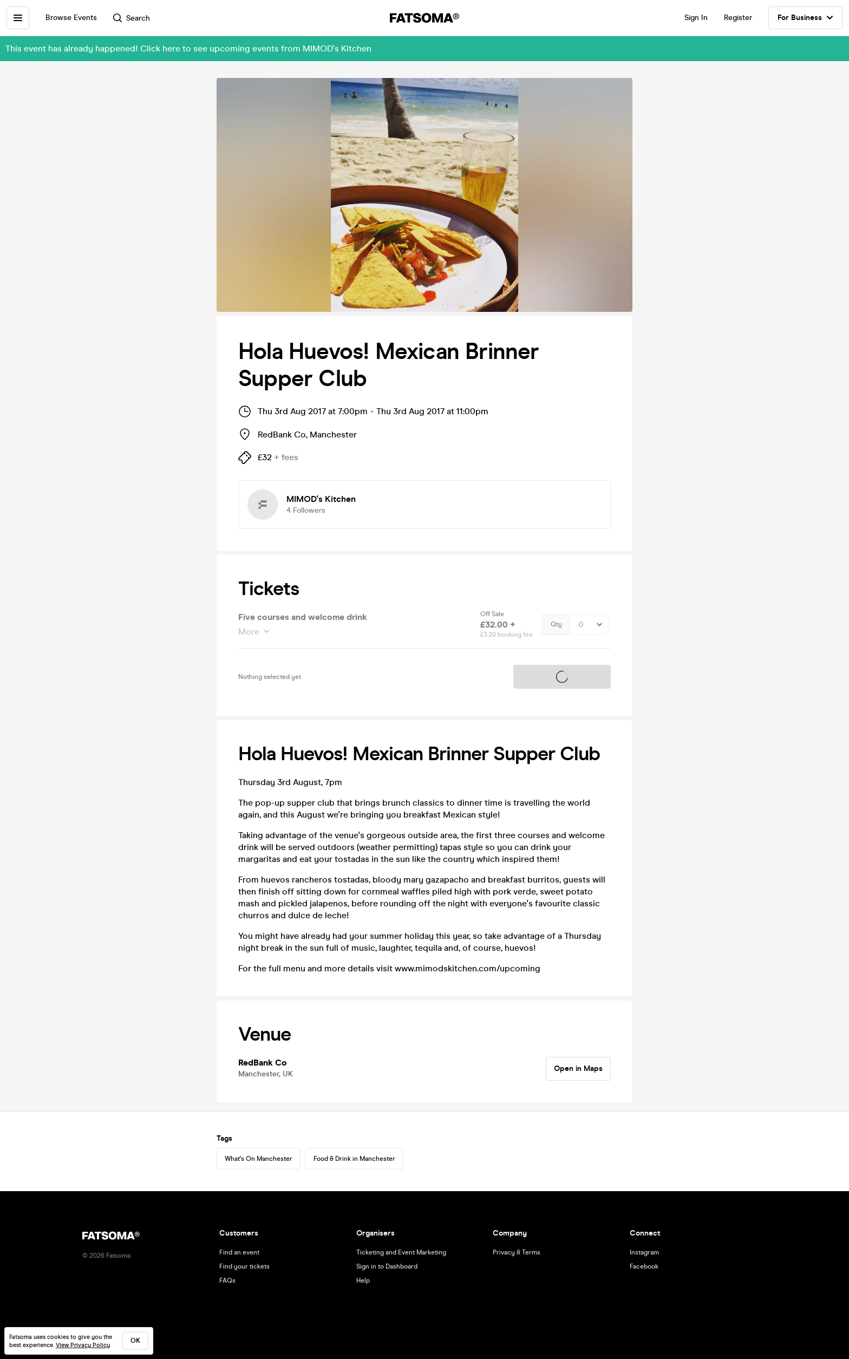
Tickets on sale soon (562, 677)
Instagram (644, 1252)
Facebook (644, 1266)
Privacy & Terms (516, 1252)
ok (135, 1340)
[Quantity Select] (589, 624)
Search (131, 18)
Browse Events (71, 17)
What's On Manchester (258, 1158)
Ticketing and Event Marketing (401, 1252)
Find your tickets (244, 1266)
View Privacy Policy (83, 1345)
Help (363, 1280)
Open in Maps (578, 1068)
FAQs (227, 1280)
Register (738, 17)
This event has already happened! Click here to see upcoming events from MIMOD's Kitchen (188, 48)
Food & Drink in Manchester (354, 1158)
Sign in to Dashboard (386, 1266)
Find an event (239, 1252)
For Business (805, 18)
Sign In (696, 17)
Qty (556, 624)
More (250, 631)
